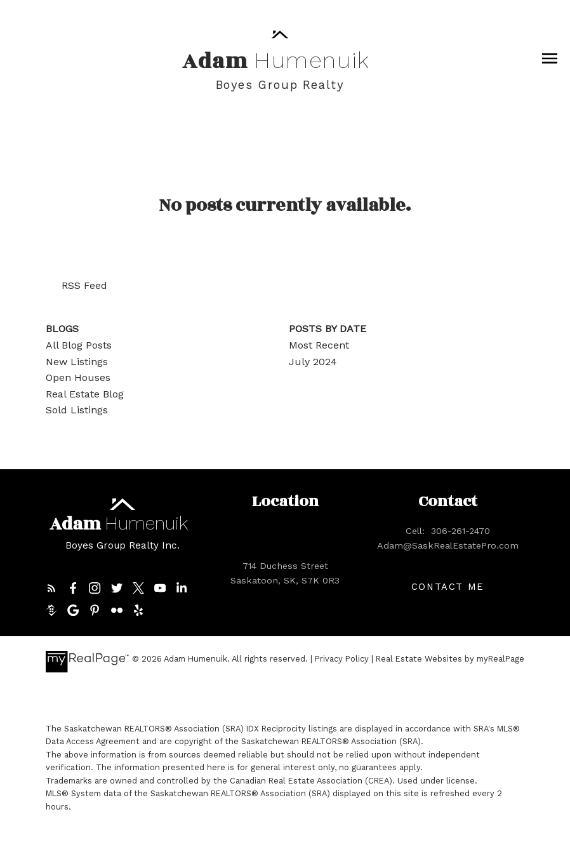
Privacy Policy (342, 659)
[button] (51, 588)
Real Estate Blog (85, 394)
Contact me (447, 586)
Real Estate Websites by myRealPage (450, 659)
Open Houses (78, 377)
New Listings (77, 362)
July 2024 (313, 362)
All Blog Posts (79, 345)
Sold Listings (77, 410)
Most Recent (319, 345)
